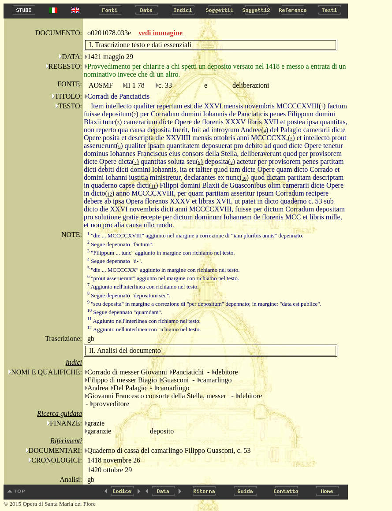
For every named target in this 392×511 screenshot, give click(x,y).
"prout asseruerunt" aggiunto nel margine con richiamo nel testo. (163, 278)
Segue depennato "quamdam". (124, 312)
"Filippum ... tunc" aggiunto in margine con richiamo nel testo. (161, 252)
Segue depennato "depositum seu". (129, 295)
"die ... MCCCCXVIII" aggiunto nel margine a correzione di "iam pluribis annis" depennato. (195, 235)
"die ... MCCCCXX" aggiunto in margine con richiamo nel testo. (163, 270)
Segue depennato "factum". (120, 244)
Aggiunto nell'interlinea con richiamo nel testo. (142, 286)
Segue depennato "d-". (114, 261)
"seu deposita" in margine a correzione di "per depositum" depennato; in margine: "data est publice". (204, 303)
